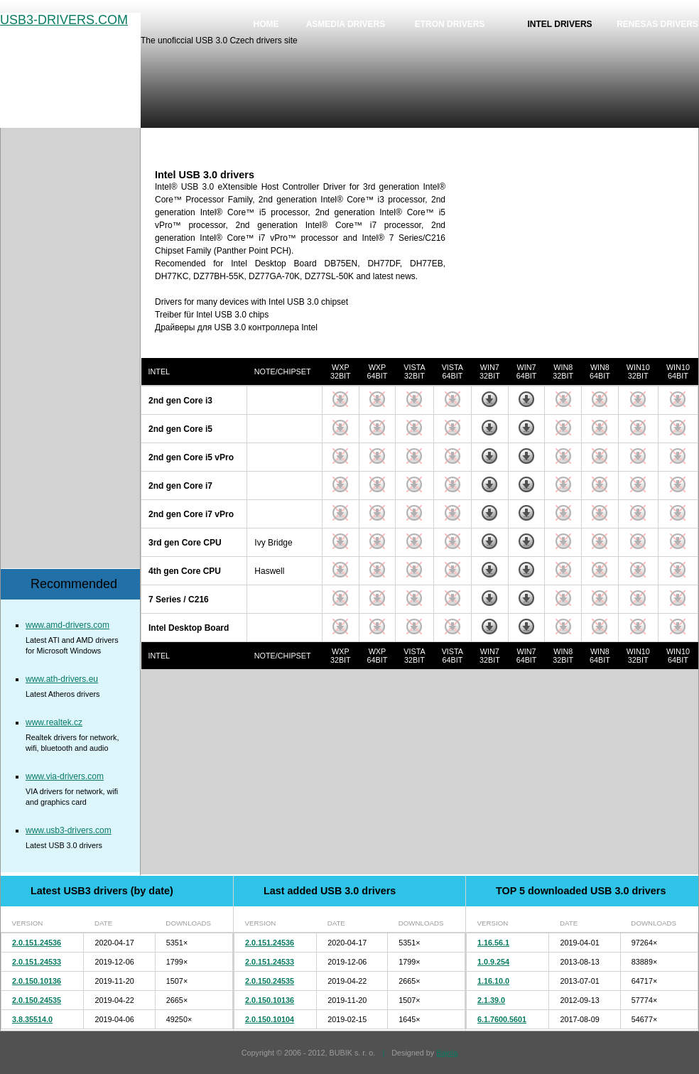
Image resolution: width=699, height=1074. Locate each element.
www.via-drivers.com (65, 776)
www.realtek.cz (54, 722)
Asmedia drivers (346, 24)
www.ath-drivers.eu (62, 679)
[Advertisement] (579, 257)
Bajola (446, 1052)
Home (266, 24)
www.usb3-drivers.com (69, 830)
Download (489, 399)
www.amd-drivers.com (67, 625)
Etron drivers (450, 24)
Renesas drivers (657, 24)
